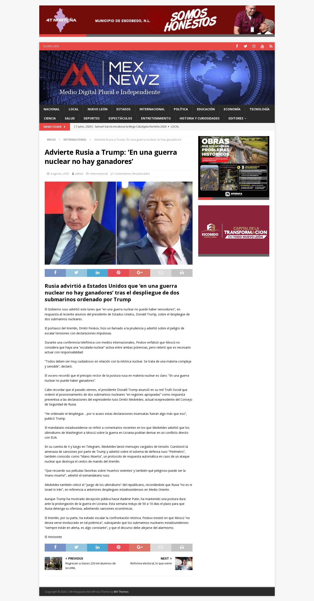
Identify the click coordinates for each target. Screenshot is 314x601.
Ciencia (50, 118)
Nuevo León (98, 109)
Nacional (52, 109)
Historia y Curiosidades (200, 118)
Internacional (152, 109)
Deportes (92, 118)
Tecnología (259, 109)
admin (79, 173)
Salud (70, 118)
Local (74, 109)
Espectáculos (120, 118)
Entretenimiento (156, 118)
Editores (236, 118)
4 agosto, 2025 (59, 173)
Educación (206, 109)
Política (181, 109)
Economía (232, 109)
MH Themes (121, 591)
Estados (123, 109)
